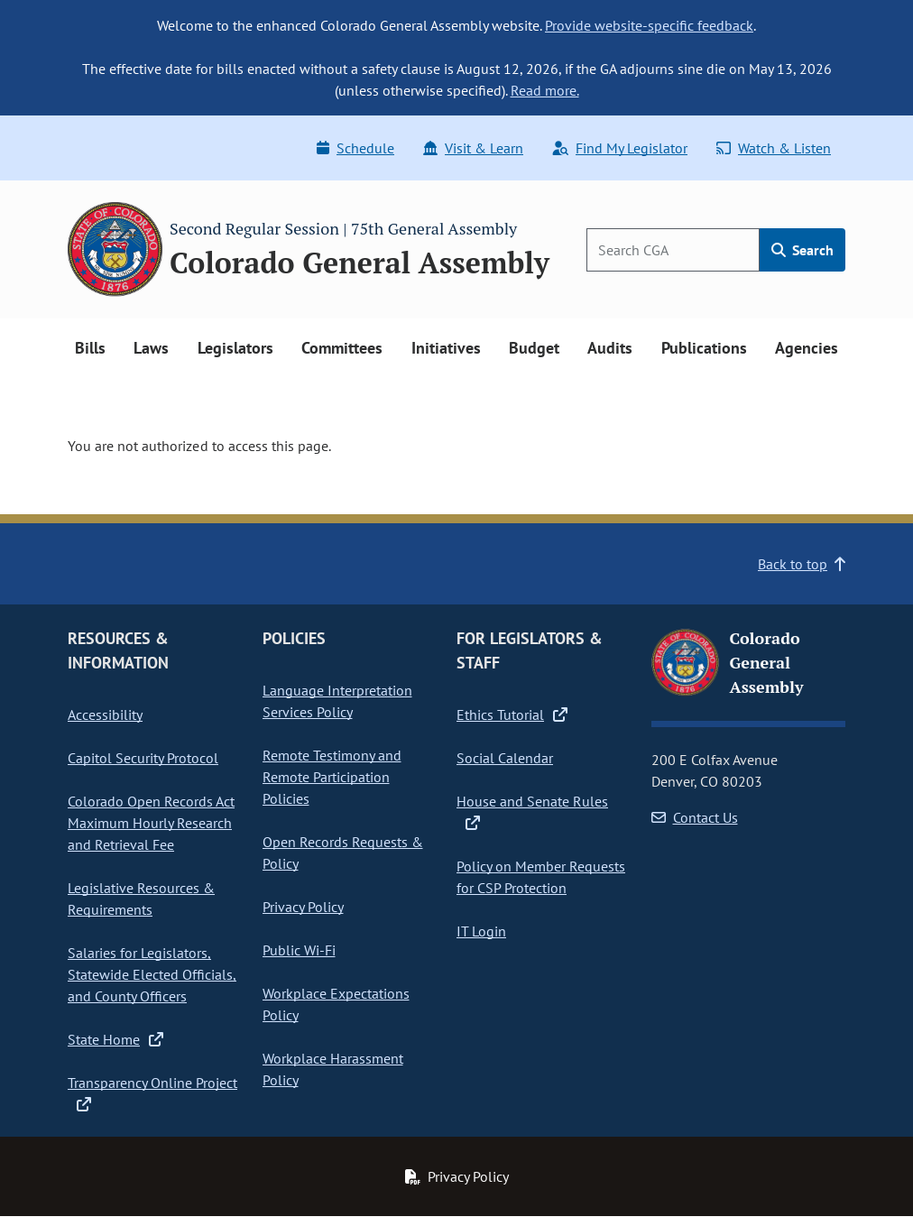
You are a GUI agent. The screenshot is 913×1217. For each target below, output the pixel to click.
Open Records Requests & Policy (343, 852)
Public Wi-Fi (299, 950)
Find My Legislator (619, 148)
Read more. (545, 90)
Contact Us (694, 817)
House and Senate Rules (532, 812)
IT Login (481, 931)
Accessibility (105, 714)
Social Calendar (504, 758)
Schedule (355, 148)
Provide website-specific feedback (649, 25)
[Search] (673, 250)
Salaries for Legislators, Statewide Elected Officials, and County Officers (152, 974)
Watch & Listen (773, 148)
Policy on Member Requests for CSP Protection (540, 877)
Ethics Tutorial (511, 714)
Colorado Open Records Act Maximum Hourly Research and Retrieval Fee (151, 822)
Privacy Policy (303, 907)
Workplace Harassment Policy (333, 1069)
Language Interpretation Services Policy (337, 701)
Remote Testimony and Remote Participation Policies (332, 776)
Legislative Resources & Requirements (141, 898)
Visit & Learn (473, 148)
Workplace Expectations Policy (336, 1004)
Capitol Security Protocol (143, 758)
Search (802, 250)
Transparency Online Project (152, 1093)
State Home (115, 1039)
